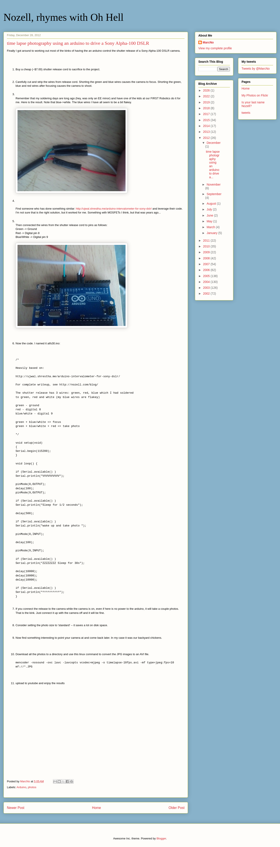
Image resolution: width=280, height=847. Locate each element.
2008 (207, 258)
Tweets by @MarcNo (256, 68)
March (211, 227)
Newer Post (15, 808)
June (210, 215)
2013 (207, 131)
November (214, 184)
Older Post (177, 808)
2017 (207, 114)
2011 (207, 240)
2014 (207, 126)
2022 (207, 96)
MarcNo (208, 42)
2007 (207, 264)
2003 (207, 287)
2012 (207, 138)
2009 (207, 252)
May (210, 221)
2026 (207, 90)
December (214, 142)
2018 (207, 108)
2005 (207, 276)
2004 (207, 282)
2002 (207, 293)
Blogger (161, 838)
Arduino (21, 787)
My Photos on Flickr (255, 95)
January (212, 233)
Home (96, 808)
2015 (207, 120)
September (214, 194)
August (212, 203)
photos (32, 787)
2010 (207, 246)
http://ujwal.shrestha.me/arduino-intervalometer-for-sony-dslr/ (114, 208)
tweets (246, 112)
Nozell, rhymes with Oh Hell (63, 17)
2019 (207, 102)
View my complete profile (215, 48)
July (210, 209)
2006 (207, 270)
